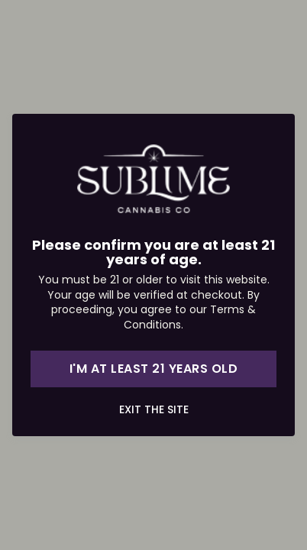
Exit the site (154, 410)
